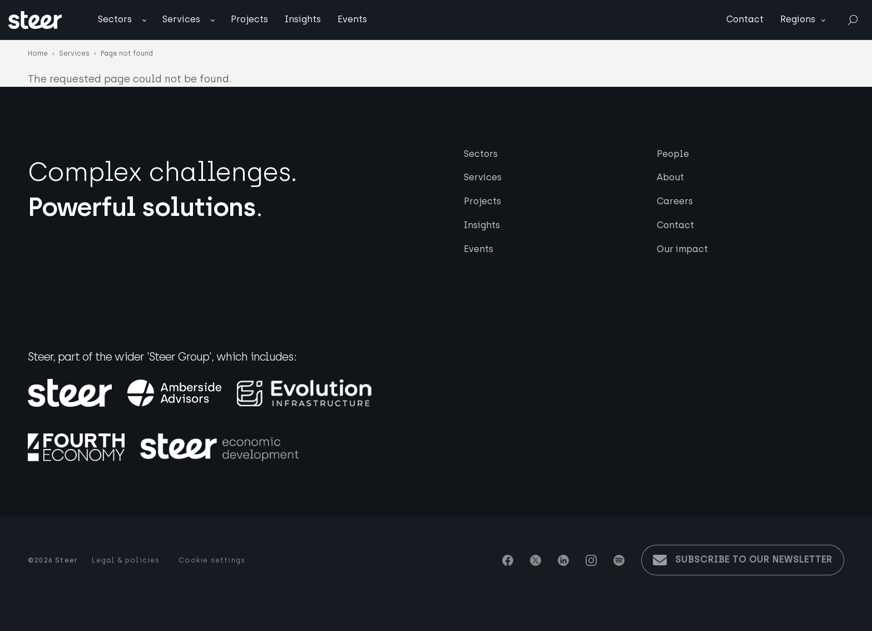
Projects (249, 19)
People (673, 154)
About (670, 177)
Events (352, 19)
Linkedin (563, 560)
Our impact (682, 249)
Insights (303, 19)
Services (181, 19)
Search (852, 19)
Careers (675, 201)
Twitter (535, 560)
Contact (745, 19)
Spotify (619, 560)
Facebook (507, 560)
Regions (797, 19)
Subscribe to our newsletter (754, 559)
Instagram (591, 560)
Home (38, 53)
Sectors (115, 19)
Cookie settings (212, 560)
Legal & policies (126, 560)
